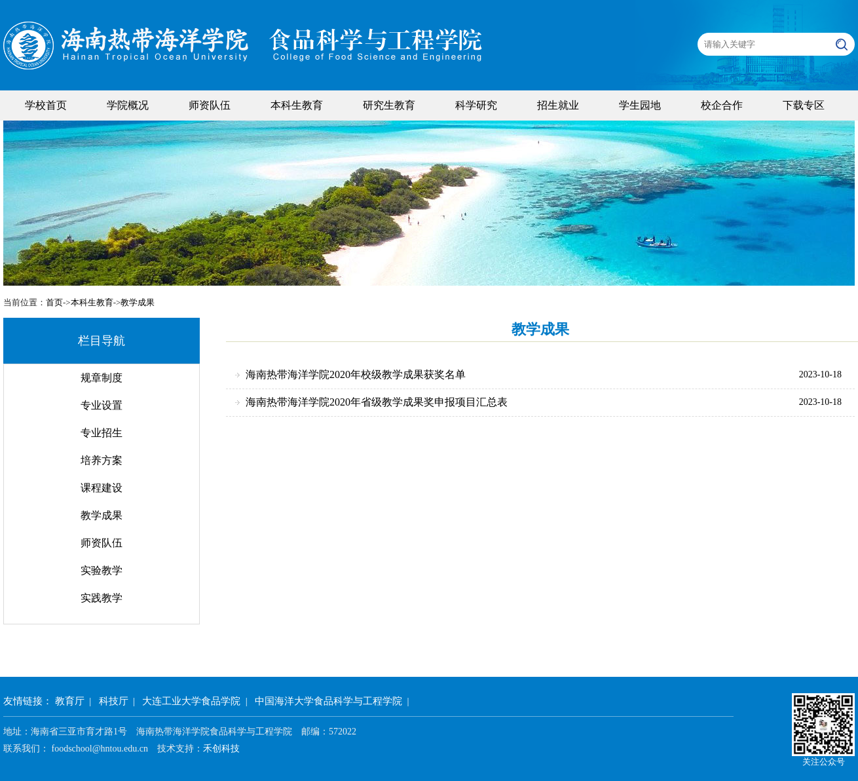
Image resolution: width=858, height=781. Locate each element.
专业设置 (101, 405)
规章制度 (101, 377)
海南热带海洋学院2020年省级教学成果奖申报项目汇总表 (377, 402)
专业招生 (101, 432)
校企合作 (722, 105)
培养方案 (101, 460)
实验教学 (101, 570)
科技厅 (113, 701)
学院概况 (128, 105)
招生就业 (558, 105)
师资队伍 (210, 105)
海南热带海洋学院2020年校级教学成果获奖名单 (356, 374)
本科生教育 (296, 105)
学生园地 (640, 105)
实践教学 (101, 597)
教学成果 (138, 302)
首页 (54, 302)
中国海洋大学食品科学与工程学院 (328, 701)
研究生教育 (389, 105)
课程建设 (101, 487)
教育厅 (69, 701)
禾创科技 (221, 748)
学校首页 (46, 105)
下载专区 (804, 105)
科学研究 (476, 105)
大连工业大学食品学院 (191, 701)
